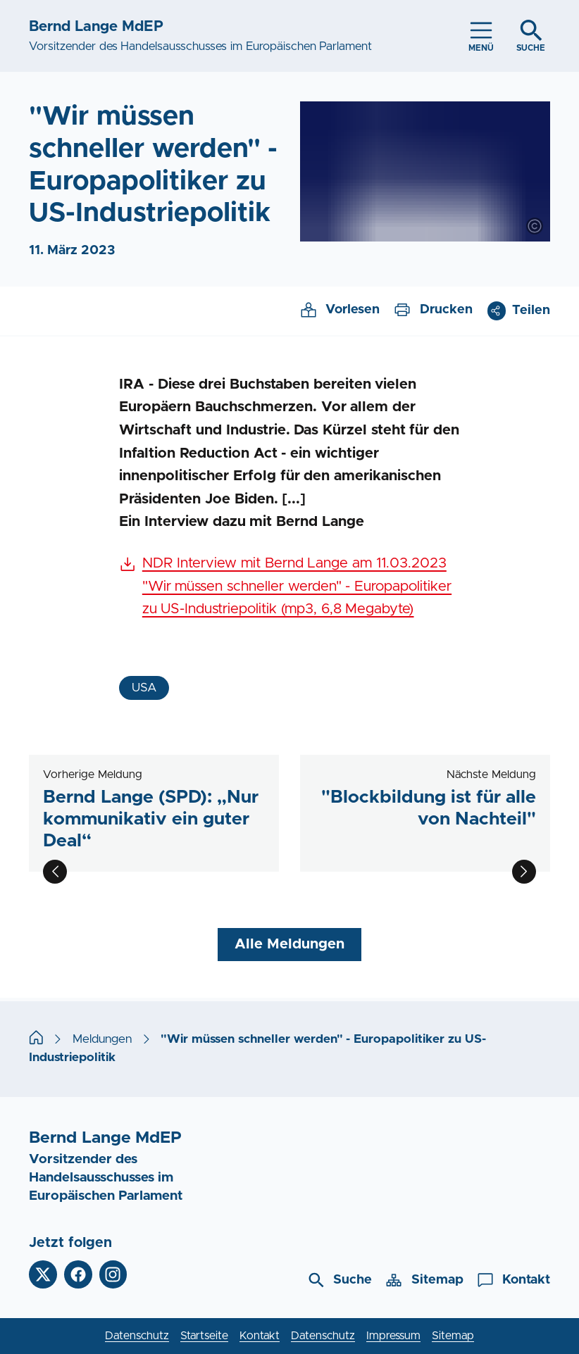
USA (144, 688)
